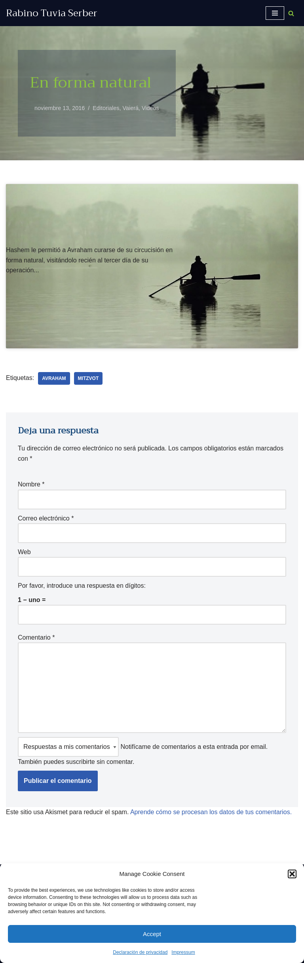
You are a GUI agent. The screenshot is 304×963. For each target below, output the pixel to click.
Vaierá (130, 108)
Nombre (31, 484)
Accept (152, 934)
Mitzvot (88, 378)
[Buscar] (291, 13)
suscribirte (80, 761)
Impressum (183, 952)
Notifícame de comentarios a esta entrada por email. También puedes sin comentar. (143, 751)
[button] (292, 874)
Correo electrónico (46, 518)
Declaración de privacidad (140, 952)
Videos (150, 108)
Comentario (36, 637)
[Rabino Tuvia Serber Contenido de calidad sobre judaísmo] (51, 13)
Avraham (54, 378)
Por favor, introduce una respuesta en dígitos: (82, 585)
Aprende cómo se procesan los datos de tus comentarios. (211, 812)
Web (24, 552)
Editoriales (106, 108)
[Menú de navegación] (275, 13)
